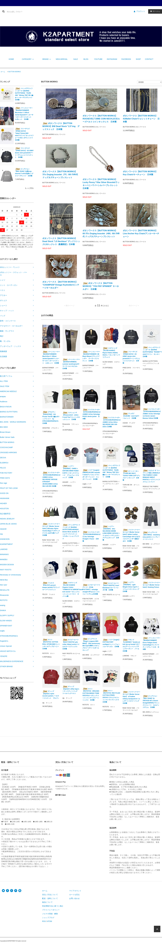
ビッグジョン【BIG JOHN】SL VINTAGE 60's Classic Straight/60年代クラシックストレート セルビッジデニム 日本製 (151, 701)
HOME (11, 59)
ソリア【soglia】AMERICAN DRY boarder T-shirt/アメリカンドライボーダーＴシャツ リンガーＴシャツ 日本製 (91, 474)
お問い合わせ (74, 898)
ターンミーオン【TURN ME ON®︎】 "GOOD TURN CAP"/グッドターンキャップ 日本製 (131, 475)
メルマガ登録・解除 (50, 914)
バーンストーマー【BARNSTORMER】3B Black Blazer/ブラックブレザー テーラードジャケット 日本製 (91, 356)
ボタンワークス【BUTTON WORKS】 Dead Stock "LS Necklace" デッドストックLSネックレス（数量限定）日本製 (61, 241)
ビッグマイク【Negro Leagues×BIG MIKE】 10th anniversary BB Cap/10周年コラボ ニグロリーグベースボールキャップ (91, 644)
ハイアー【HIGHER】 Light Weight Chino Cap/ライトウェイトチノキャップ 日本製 (131, 586)
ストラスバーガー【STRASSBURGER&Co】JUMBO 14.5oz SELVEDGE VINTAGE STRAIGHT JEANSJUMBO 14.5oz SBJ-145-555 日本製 (51, 479)
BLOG (85, 59)
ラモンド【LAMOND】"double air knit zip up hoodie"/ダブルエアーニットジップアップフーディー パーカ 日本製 (131, 645)
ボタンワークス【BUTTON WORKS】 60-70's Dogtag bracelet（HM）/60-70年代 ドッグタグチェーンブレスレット (101, 233)
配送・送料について (50, 898)
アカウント (140, 11)
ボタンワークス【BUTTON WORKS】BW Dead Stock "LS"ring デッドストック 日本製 (61, 126)
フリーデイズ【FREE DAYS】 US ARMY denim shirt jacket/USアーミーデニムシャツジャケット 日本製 (24, 152)
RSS (44, 921)
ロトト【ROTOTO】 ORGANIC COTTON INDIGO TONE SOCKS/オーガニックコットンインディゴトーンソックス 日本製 (90, 694)
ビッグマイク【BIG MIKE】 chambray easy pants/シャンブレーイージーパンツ (151, 535)
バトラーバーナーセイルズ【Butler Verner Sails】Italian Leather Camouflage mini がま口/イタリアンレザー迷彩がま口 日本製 (131, 535)
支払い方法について (50, 895)
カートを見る (74, 895)
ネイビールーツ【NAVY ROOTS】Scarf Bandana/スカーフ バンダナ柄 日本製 (111, 586)
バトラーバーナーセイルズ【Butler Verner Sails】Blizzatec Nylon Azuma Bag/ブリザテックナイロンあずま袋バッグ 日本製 (51, 529)
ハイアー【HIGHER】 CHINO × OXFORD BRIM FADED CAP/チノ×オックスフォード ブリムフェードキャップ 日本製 (70, 471)
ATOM (49, 921)
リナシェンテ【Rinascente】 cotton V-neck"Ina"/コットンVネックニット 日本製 (71, 416)
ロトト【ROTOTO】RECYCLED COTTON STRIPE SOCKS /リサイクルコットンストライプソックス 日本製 (111, 696)
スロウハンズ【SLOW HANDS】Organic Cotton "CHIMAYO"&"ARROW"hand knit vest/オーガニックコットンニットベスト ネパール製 (71, 589)
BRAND (47, 59)
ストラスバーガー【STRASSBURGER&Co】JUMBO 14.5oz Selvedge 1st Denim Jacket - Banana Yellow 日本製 (151, 413)
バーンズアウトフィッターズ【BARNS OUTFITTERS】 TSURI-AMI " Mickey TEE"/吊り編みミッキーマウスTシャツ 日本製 (24, 94)
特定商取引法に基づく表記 (52, 906)
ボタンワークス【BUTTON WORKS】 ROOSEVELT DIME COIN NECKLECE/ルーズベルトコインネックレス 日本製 (101, 119)
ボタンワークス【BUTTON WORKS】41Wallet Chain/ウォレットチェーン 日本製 (141, 119)
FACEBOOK (126, 59)
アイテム (154, 11)
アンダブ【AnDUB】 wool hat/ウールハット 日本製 (131, 416)
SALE (75, 59)
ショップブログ (48, 918)
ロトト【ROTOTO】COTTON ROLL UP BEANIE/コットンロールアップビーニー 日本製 (51, 644)
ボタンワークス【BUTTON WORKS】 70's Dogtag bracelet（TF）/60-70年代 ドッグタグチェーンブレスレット (60, 174)
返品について (47, 902)
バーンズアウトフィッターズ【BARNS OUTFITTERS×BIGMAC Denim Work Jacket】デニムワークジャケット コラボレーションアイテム (71, 531)
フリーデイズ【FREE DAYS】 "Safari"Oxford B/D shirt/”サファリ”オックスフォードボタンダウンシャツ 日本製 (24, 134)
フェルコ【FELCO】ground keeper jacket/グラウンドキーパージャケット (51, 586)
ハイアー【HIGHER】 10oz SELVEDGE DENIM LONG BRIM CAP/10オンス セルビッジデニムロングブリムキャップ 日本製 (111, 533)
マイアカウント (75, 891)
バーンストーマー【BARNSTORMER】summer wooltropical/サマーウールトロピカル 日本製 (71, 363)
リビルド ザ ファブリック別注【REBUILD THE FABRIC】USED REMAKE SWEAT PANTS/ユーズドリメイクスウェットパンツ (151, 476)
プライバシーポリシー (51, 910)
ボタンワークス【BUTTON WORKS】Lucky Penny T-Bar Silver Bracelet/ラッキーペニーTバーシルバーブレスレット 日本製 (101, 183)
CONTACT (149, 59)
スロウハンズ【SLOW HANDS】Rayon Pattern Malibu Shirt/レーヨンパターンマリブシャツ (111, 352)
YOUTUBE (98, 59)
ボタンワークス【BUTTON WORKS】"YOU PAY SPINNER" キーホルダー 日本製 (101, 286)
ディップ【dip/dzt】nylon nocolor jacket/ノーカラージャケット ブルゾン (51, 694)
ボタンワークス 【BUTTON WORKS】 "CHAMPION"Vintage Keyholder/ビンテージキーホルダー (60, 285)
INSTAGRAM (112, 59)
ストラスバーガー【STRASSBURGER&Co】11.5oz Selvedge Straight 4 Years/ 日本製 (91, 536)
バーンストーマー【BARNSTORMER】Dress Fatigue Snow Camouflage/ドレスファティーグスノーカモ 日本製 (151, 643)
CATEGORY (28, 59)
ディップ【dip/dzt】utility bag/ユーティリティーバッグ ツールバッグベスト (70, 690)
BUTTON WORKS (14, 72)
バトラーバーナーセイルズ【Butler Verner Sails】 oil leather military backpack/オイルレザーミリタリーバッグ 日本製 (131, 697)
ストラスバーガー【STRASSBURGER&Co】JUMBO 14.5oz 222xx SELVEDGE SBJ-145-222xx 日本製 (111, 422)
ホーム (3, 72)
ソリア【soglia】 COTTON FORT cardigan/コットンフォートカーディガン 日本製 (111, 643)
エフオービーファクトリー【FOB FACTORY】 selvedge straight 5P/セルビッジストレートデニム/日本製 (91, 589)
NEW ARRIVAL (62, 59)
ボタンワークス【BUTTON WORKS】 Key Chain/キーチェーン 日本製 (140, 173)
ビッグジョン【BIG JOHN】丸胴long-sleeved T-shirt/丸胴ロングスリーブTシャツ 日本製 (24, 172)
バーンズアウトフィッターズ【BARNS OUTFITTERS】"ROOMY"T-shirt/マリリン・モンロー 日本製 (151, 351)
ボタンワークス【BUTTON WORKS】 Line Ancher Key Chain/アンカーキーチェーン (141, 233)
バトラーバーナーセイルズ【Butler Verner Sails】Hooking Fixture (151, 585)
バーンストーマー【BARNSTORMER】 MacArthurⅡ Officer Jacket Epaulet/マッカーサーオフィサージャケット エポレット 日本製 (24, 113)
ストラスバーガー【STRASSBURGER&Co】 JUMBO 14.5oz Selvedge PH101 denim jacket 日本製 (91, 414)
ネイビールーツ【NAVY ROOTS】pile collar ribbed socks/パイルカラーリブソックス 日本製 (71, 644)
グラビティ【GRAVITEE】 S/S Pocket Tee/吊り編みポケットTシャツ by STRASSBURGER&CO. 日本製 (51, 417)
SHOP (138, 59)
